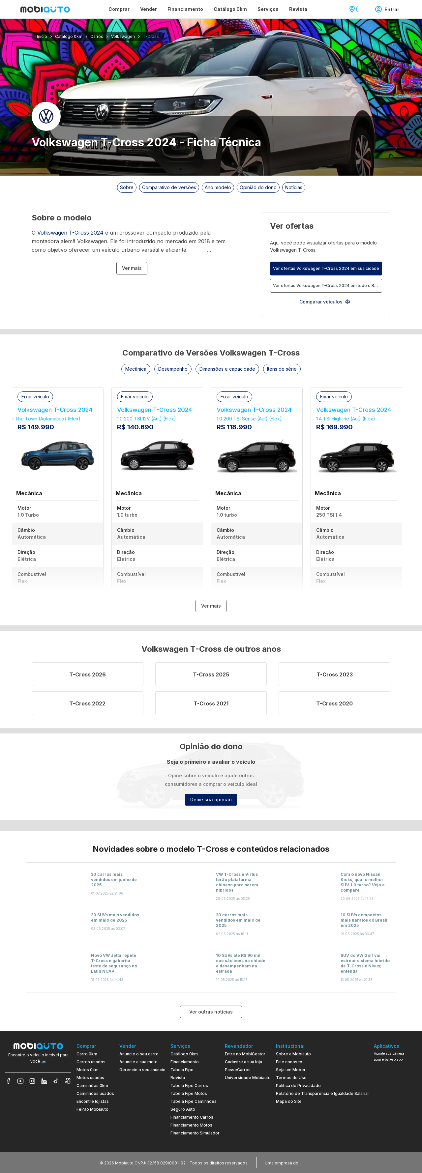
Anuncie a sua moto (138, 1061)
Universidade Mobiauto (248, 1077)
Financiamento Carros (191, 1117)
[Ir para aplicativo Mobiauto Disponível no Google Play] (395, 1114)
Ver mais (132, 268)
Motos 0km (87, 1069)
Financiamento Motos (191, 1125)
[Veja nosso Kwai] (68, 1081)
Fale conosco (289, 1061)
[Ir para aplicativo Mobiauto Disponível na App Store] (395, 1132)
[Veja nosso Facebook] (8, 1081)
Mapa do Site (289, 1101)
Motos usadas (90, 1077)
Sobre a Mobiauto (293, 1053)
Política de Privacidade (298, 1085)
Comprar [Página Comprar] (119, 9)
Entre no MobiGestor (245, 1053)
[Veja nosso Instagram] (32, 1081)
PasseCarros (238, 1069)
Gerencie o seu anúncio (142, 1069)
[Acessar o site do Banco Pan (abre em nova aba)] (313, 1162)
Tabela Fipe (182, 1069)
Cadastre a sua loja (243, 1061)
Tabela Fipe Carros (189, 1085)
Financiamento (184, 1061)
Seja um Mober (291, 1069)
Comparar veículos (324, 301)
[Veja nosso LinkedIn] (44, 1081)
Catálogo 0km (184, 1053)
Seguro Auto (182, 1109)
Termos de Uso (291, 1077)
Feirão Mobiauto (92, 1109)
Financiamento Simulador (195, 1132)
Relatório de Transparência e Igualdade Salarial (322, 1093)
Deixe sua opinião (211, 799)
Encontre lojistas (92, 1101)
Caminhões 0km (92, 1085)
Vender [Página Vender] (148, 9)
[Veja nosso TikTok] (56, 1081)
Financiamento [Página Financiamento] (185, 9)
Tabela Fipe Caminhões (193, 1101)
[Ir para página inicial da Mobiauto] (45, 9)
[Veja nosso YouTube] (20, 1081)
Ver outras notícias (211, 1012)
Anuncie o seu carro (139, 1053)
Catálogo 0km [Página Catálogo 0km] (230, 9)
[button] (135, 369)
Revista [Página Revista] (298, 9)
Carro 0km (86, 1053)
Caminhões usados (95, 1093)
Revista (177, 1077)
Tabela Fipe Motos (188, 1093)
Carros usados (91, 1061)
